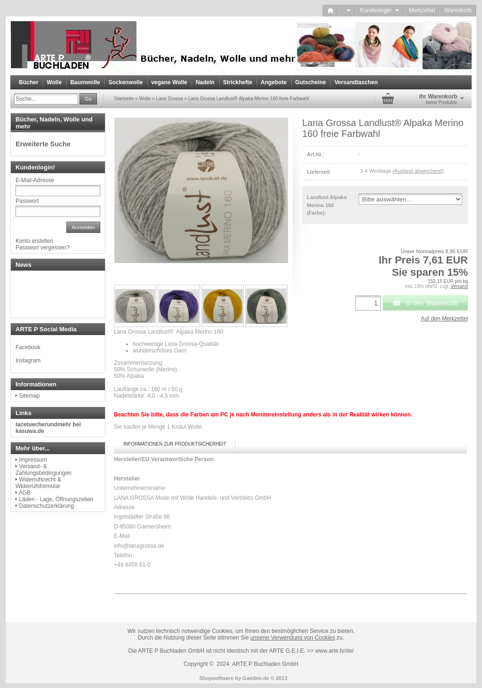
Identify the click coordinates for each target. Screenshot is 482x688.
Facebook (28, 347)
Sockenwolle (125, 82)
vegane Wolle (169, 82)
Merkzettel (421, 10)
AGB (25, 492)
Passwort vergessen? (43, 247)
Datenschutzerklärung (46, 506)
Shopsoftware (216, 678)
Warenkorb (458, 10)
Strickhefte (237, 82)
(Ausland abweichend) (418, 171)
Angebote (274, 82)
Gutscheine (310, 82)
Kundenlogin (379, 10)
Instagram (28, 360)
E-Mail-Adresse (35, 180)
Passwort (27, 201)
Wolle (54, 82)
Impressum (33, 459)
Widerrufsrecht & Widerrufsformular (38, 482)
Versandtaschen (356, 82)
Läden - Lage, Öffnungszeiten (56, 499)
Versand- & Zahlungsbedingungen (44, 469)
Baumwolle (85, 82)
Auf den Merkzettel (444, 318)
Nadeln (205, 82)
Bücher (28, 82)
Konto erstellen (34, 241)
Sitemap (29, 395)
